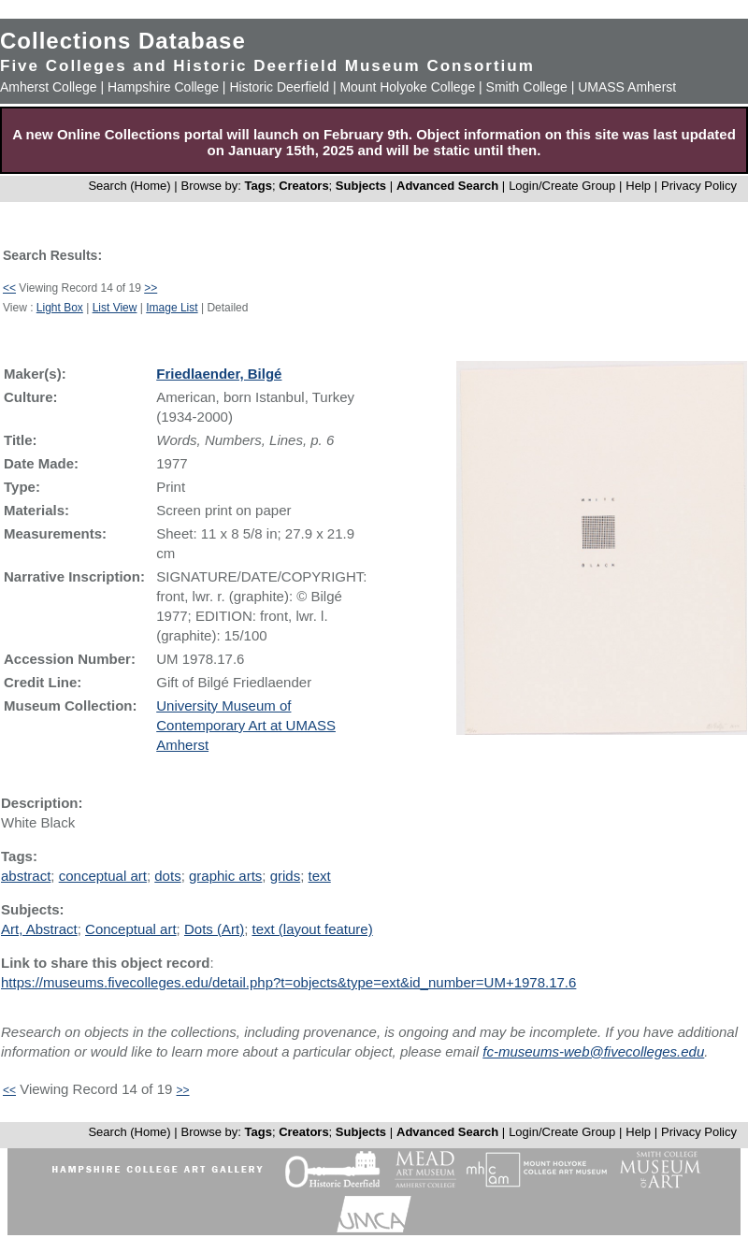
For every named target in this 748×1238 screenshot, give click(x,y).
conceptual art (103, 876)
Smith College (527, 86)
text (320, 876)
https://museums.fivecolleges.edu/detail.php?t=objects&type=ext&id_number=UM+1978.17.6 (288, 982)
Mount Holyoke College (407, 86)
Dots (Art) (214, 929)
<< (9, 288)
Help (638, 186)
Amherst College (48, 86)
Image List (171, 307)
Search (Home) (129, 186)
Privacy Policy (699, 186)
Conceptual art (131, 929)
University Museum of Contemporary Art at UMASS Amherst (246, 725)
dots (167, 876)
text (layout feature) (312, 929)
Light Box (59, 307)
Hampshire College (163, 86)
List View (115, 307)
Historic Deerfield (279, 86)
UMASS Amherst (627, 86)
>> (150, 288)
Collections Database (123, 40)
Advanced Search (447, 186)
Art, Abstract (39, 929)
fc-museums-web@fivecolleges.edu (593, 1051)
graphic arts (225, 876)
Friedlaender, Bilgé (218, 373)
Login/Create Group (564, 186)
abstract (25, 876)
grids (285, 876)
